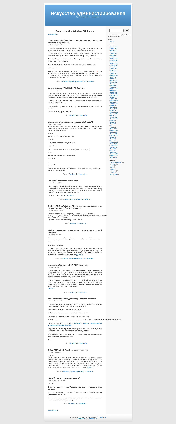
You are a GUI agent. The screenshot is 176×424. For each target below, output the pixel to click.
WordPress (103, 417)
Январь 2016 (113, 78)
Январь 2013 (113, 107)
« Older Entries (53, 34)
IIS (113, 172)
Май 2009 (112, 150)
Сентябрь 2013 (114, 103)
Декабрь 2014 (114, 92)
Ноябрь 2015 (113, 80)
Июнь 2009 (113, 149)
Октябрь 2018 (114, 65)
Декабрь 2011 (114, 113)
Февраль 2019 (114, 63)
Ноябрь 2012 (113, 108)
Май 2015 (112, 83)
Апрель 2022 (113, 48)
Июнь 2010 (113, 139)
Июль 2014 (113, 97)
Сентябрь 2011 (114, 118)
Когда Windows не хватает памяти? (64, 378)
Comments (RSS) (92, 418)
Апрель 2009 (113, 152)
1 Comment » (81, 224)
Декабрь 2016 (114, 75)
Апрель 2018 (113, 68)
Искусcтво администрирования (88, 13)
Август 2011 (113, 120)
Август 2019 (113, 62)
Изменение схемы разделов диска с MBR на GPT (70, 122)
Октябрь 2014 (114, 93)
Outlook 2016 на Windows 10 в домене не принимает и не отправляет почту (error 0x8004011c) (75, 207)
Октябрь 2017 (114, 72)
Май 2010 (112, 140)
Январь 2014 (113, 102)
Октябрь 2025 (114, 47)
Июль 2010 (113, 137)
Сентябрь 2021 (114, 52)
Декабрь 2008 (114, 155)
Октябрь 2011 (114, 117)
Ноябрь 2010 (113, 132)
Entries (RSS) (81, 418)
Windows (65, 81)
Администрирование (75, 81)
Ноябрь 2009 (113, 144)
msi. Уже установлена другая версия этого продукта (72, 299)
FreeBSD (113, 164)
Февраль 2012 (114, 112)
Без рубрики (76, 199)
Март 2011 (113, 127)
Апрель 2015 (113, 85)
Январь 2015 (113, 90)
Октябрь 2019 (114, 60)
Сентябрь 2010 (114, 135)
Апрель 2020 (113, 55)
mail (112, 167)
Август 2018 (113, 67)
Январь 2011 (113, 128)
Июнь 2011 (113, 123)
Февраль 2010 (114, 142)
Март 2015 (113, 87)
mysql (112, 169)
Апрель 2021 (113, 53)
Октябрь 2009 (114, 145)
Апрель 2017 (113, 73)
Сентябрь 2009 (114, 147)
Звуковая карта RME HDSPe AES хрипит (66, 88)
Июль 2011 (113, 122)
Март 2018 (113, 70)
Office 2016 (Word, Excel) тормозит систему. (68, 350)
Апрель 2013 (113, 105)
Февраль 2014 (114, 100)
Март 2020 (113, 57)
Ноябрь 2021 (113, 50)
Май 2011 (112, 125)
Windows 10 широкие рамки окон (63, 181)
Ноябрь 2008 (113, 157)
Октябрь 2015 (114, 82)
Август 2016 (113, 77)
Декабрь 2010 (114, 130)
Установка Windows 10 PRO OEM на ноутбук (68, 265)
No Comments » (89, 81)
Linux (112, 166)
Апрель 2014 (113, 98)
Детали (112, 41)
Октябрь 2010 (114, 133)
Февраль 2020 (114, 58)
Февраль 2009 (114, 154)
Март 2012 (113, 110)
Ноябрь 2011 (113, 115)
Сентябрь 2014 (114, 95)
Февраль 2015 (114, 88)
